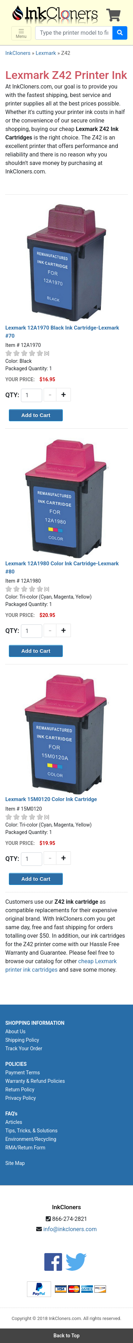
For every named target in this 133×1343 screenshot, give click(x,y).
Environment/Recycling (30, 1139)
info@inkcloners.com (70, 1229)
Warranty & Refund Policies (35, 1081)
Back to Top (67, 1335)
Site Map (15, 1163)
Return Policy (19, 1089)
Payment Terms (22, 1072)
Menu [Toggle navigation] (21, 33)
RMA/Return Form (25, 1147)
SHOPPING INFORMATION (35, 1023)
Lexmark (45, 53)
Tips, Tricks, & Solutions (31, 1130)
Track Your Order (23, 1048)
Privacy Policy (20, 1098)
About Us (15, 1031)
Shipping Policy (22, 1040)
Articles (13, 1122)
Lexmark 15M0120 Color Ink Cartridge (51, 799)
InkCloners (18, 53)
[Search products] (74, 33)
